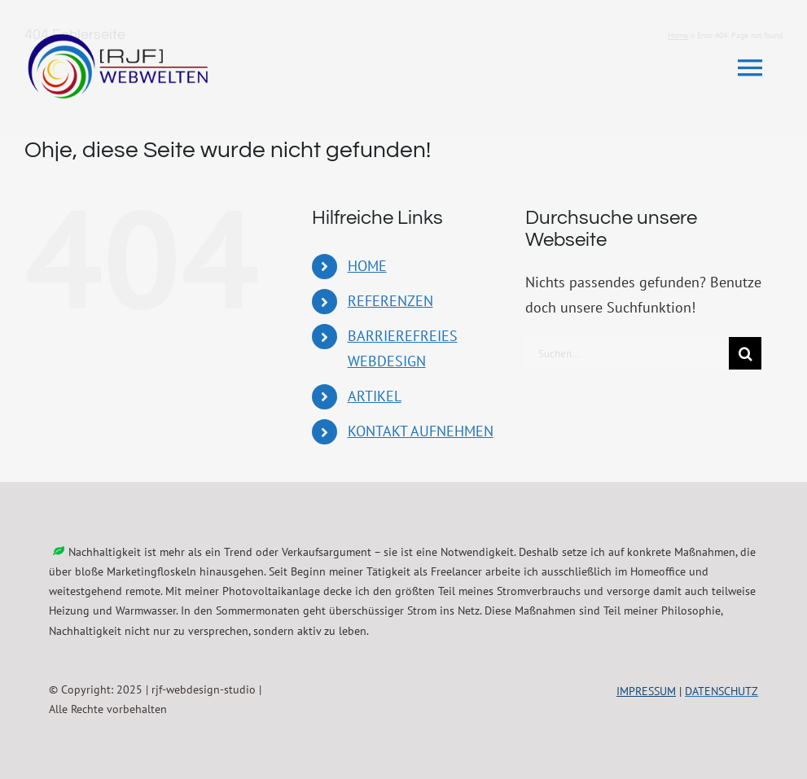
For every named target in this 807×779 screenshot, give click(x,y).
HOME (367, 265)
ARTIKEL (374, 396)
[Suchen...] (627, 353)
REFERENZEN (390, 300)
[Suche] (745, 353)
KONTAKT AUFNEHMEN (420, 431)
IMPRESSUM (646, 691)
